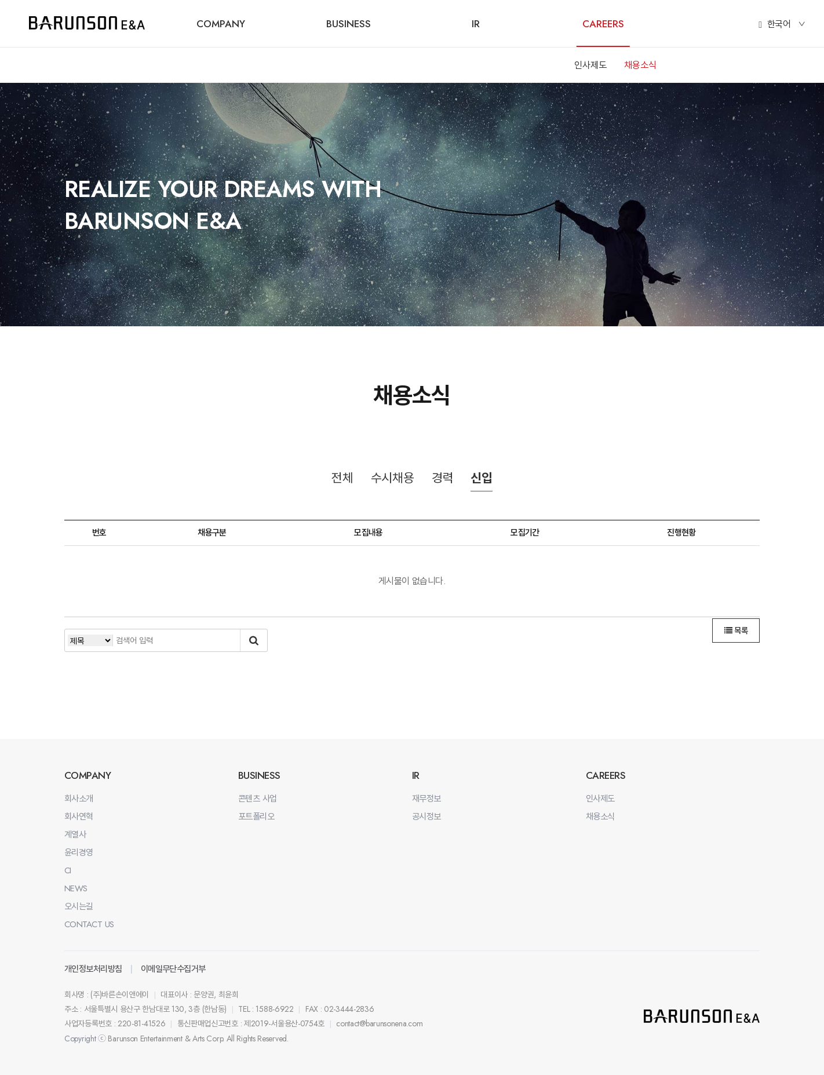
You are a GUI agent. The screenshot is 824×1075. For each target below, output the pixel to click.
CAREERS (603, 24)
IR (476, 24)
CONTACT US (89, 924)
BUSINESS (348, 24)
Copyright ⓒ (85, 1038)
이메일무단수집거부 (173, 969)
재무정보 (426, 798)
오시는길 (78, 906)
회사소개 (78, 798)
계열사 (75, 834)
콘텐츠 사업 (257, 798)
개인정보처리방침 (93, 969)
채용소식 (640, 65)
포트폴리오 (256, 816)
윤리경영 (78, 852)
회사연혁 (78, 816)
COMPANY (220, 24)
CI (67, 870)
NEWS (75, 888)
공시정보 (426, 816)
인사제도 (590, 65)
